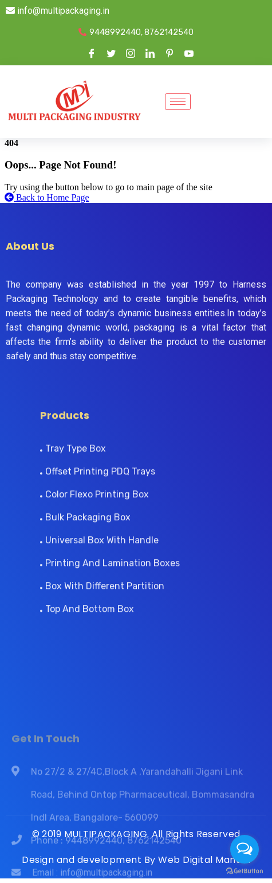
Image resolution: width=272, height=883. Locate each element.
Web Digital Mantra (204, 859)
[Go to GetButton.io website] (244, 871)
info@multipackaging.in (57, 10)
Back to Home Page (47, 197)
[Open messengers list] (244, 849)
